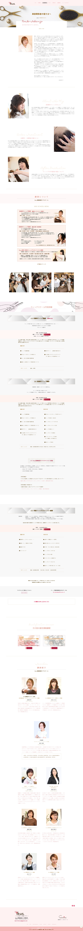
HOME (38, 17)
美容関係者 (45, 2)
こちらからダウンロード (59, 592)
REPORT (49, 924)
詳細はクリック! (42, 264)
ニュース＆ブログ (65, 2)
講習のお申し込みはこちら (41, 601)
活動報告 (59, 2)
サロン (49, 2)
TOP (35, 2)
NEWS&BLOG (54, 924)
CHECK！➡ (29, 648)
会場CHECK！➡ (47, 334)
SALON (41, 924)
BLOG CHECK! (24, 592)
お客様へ (39, 2)
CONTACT (44, 924)
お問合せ (54, 2)
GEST (30, 924)
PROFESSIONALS (35, 924)
